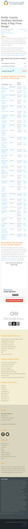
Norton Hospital (5, 375)
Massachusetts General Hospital (9, 371)
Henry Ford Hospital (6, 368)
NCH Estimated (8, 290)
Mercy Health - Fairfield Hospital (5, 162)
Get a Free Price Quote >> (14, 300)
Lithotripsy (3, 350)
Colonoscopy (4, 348)
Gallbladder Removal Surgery (8, 341)
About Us (3, 451)
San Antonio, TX (5, 398)
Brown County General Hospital (5, 96)
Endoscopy (11, 348)
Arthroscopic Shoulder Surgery (8, 346)
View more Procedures (6, 354)
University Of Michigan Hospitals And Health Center (13, 377)
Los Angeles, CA (5, 391)
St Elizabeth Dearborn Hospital (4, 195)
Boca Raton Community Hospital (9, 362)
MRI (2, 352)
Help (2, 452)
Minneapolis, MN (5, 393)
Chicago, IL (3, 385)
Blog (2, 449)
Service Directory (5, 443)
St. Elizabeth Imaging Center (4, 219)
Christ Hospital (5, 111)
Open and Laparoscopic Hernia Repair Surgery (12, 339)
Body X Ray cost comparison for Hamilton (12, 258)
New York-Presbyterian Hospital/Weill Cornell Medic (13, 373)
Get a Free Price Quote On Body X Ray (14, 263)
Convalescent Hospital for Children (5, 117)
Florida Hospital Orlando (7, 366)
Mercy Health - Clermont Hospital (5, 157)
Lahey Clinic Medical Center (7, 370)
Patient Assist (4, 445)
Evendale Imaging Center (4, 126)
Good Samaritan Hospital (4, 139)
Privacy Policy (4, 456)
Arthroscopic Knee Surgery (7, 344)
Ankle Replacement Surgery (7, 343)
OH (6, 31)
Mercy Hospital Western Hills (5, 172)
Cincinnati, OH (4, 55)
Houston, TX (4, 389)
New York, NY (4, 395)
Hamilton (3, 31)
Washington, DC (5, 400)
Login (2, 458)
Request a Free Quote (20, 55)
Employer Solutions (5, 454)
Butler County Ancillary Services (11, 19)
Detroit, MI (3, 387)
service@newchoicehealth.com (8, 424)
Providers (3, 447)
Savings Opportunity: (10, 291)
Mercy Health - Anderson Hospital (5, 151)
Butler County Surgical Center (5, 107)
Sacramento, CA (5, 397)
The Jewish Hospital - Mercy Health (5, 230)
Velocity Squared (24, 525)
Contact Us (7, 452)
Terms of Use (12, 456)
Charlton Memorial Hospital (7, 364)
